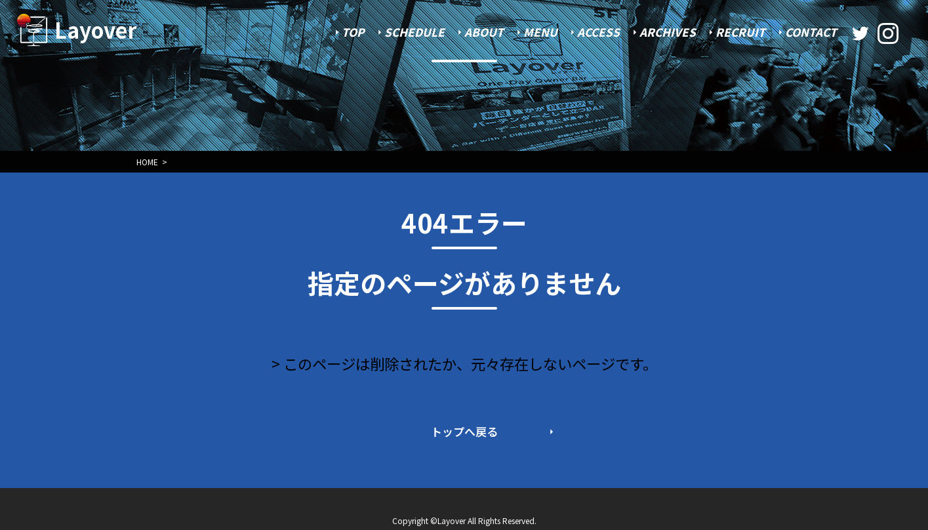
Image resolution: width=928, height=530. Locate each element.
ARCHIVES (667, 32)
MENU (540, 32)
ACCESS (598, 32)
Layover (95, 29)
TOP (353, 32)
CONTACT (811, 32)
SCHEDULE (414, 32)
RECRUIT (740, 32)
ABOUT (484, 32)
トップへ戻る (464, 431)
